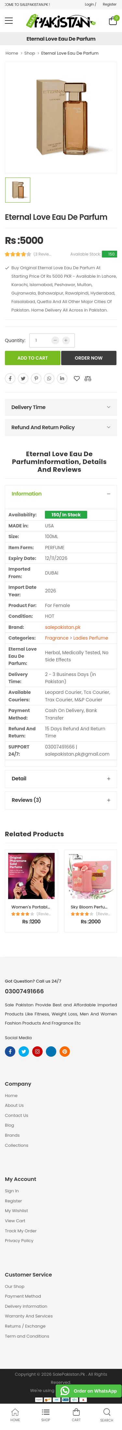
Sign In (12, 1191)
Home (12, 53)
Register (109, 4)
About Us (14, 1105)
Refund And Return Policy (43, 427)
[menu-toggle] (9, 21)
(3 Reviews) (44, 254)
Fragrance (56, 638)
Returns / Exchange (25, 1326)
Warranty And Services (29, 1316)
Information (27, 493)
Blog (9, 1125)
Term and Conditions (27, 1336)
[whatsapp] (49, 378)
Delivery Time (28, 407)
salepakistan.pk (62, 627)
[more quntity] (66, 340)
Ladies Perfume (91, 638)
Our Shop (14, 1286)
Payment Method (23, 1296)
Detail (19, 778)
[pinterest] (36, 378)
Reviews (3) (26, 800)
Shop (29, 53)
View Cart (15, 1221)
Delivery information (26, 1306)
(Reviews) (43, 914)
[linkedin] (62, 378)
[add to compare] (88, 378)
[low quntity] (55, 340)
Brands (12, 1135)
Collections (16, 1145)
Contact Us (16, 1115)
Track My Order (20, 1231)
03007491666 (24, 991)
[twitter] (23, 378)
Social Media (18, 1038)
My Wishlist (16, 1211)
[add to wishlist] (77, 378)
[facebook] (10, 378)
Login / (90, 4)
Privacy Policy (19, 1241)
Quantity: (15, 340)
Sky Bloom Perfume (91, 907)
